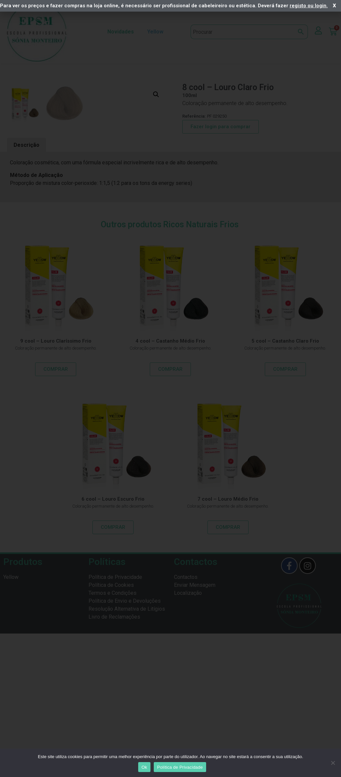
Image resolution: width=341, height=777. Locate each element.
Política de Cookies (111, 746)
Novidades (120, 31)
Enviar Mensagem (194, 746)
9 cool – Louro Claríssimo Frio (55, 502)
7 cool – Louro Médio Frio (228, 660)
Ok (144, 767)
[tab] (26, 306)
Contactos (186, 738)
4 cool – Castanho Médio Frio (170, 502)
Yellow (157, 31)
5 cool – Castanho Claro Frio (285, 502)
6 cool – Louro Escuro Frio (113, 660)
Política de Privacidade (115, 738)
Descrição (26, 306)
